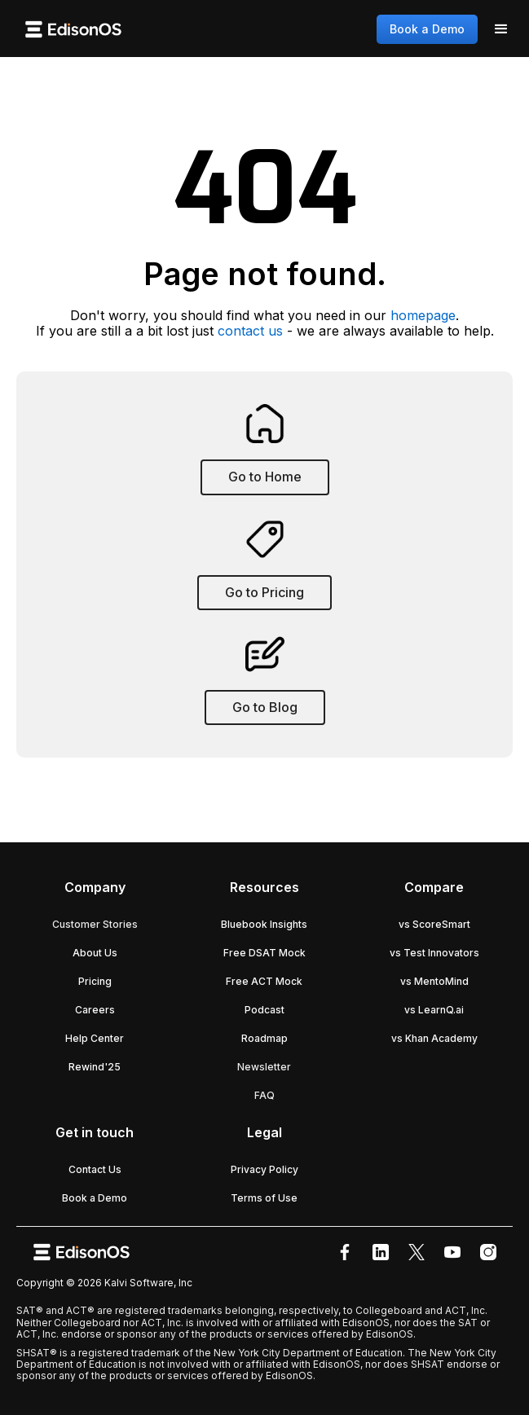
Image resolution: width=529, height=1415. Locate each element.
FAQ (264, 1095)
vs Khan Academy (434, 1038)
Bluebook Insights (264, 924)
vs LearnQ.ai (434, 1010)
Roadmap (264, 1038)
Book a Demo (427, 29)
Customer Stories (95, 924)
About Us (95, 953)
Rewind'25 (94, 1067)
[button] (501, 29)
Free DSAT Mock (264, 953)
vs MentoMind (434, 981)
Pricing (95, 981)
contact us (250, 331)
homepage (423, 315)
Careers (95, 1010)
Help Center (94, 1038)
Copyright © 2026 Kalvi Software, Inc (104, 1283)
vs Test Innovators (434, 953)
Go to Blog (265, 707)
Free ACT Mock (264, 981)
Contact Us (94, 1169)
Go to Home (265, 476)
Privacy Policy (264, 1169)
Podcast (264, 1010)
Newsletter (264, 1067)
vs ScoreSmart (434, 924)
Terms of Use (264, 1198)
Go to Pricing (264, 592)
